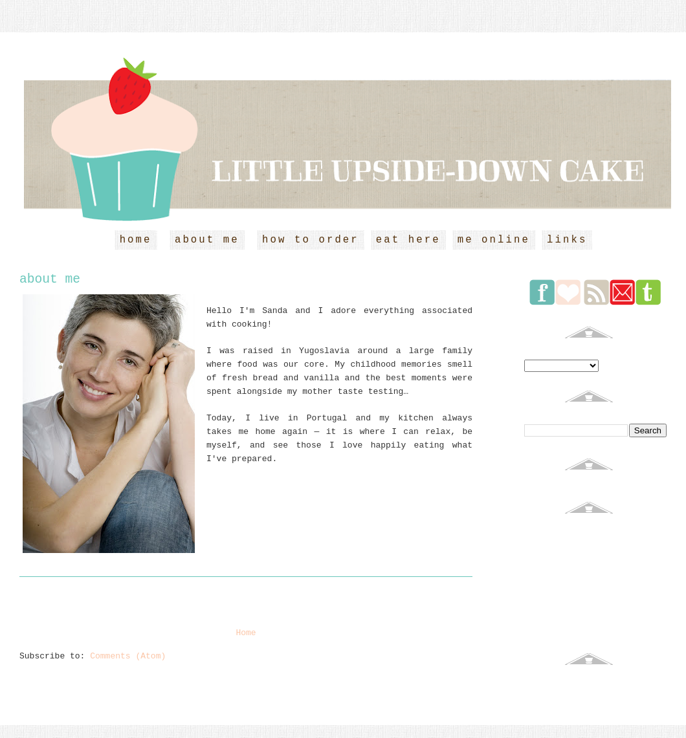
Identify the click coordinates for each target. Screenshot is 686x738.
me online (494, 240)
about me (207, 240)
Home (246, 633)
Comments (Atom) (128, 656)
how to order (310, 240)
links (567, 240)
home (136, 240)
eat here (408, 240)
